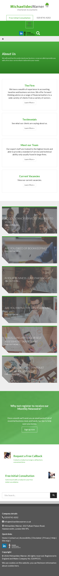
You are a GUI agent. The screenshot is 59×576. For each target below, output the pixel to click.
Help (53, 538)
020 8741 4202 (11, 517)
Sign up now (29, 429)
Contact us (13, 538)
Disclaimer (37, 538)
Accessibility (25, 538)
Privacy (46, 538)
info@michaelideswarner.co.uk (17, 521)
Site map (5, 540)
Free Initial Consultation (19, 18)
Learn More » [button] (30, 103)
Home (4, 538)
